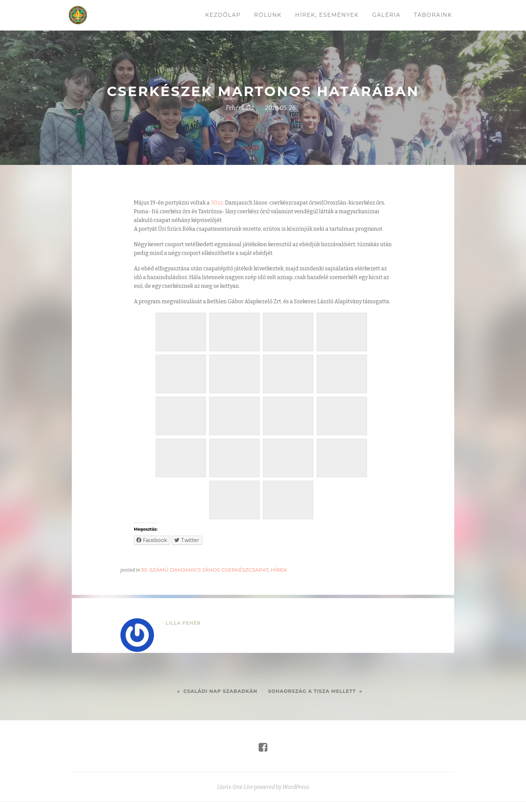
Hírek (279, 570)
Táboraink (433, 15)
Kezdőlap (223, 15)
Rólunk (268, 15)
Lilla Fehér (183, 623)
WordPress (295, 794)
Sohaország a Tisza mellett (312, 691)
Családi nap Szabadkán (220, 691)
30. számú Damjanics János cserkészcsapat (205, 570)
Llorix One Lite (235, 794)
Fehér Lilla (240, 108)
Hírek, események (327, 15)
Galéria (386, 15)
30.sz (217, 202)
